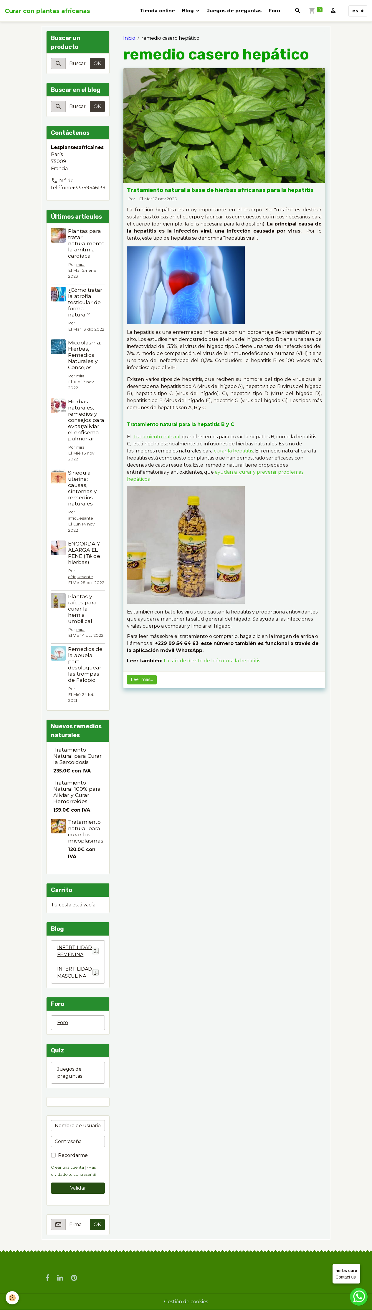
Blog (188, 11)
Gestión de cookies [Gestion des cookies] (186, 1301)
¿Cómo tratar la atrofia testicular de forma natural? (85, 302)
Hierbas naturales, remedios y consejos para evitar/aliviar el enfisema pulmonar (86, 420)
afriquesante (80, 518)
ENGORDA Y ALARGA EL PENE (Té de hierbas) (84, 552)
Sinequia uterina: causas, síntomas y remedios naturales (82, 488)
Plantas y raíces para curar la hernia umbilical (82, 608)
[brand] (47, 10)
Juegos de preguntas (234, 11)
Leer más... (142, 679)
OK (97, 63)
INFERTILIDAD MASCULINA (78, 972)
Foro (274, 11)
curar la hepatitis (233, 451)
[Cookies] (12, 1297)
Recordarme (73, 1155)
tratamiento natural (157, 437)
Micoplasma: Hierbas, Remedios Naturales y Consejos (84, 354)
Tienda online (157, 11)
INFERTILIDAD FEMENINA (78, 951)
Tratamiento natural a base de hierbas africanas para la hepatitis (220, 190)
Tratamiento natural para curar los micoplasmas (85, 831)
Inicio (129, 38)
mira (80, 264)
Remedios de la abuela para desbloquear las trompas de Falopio (85, 664)
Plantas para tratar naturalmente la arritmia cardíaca (86, 243)
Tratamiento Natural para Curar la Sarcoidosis (77, 756)
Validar (78, 1188)
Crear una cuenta (67, 1167)
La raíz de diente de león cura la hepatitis (212, 661)
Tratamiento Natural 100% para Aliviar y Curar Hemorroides (77, 792)
